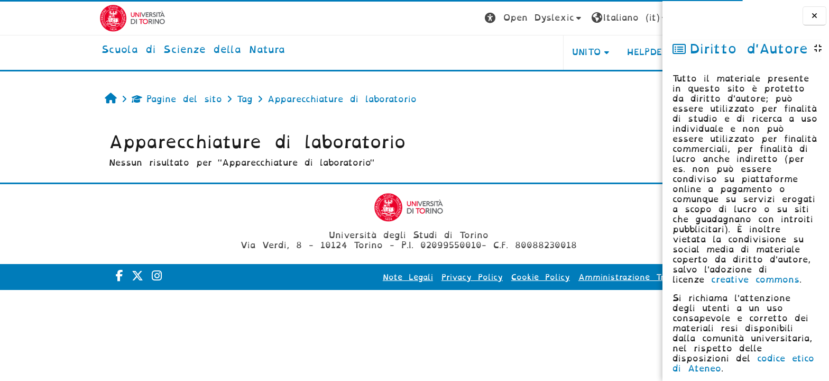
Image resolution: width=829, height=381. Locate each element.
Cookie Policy (463, 277)
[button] (457, 18)
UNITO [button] (508, 52)
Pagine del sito (99, 99)
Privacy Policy (395, 277)
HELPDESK (574, 52)
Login (619, 18)
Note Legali (331, 277)
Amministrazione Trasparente (565, 277)
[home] (116, 50)
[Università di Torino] (55, 18)
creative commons (755, 280)
